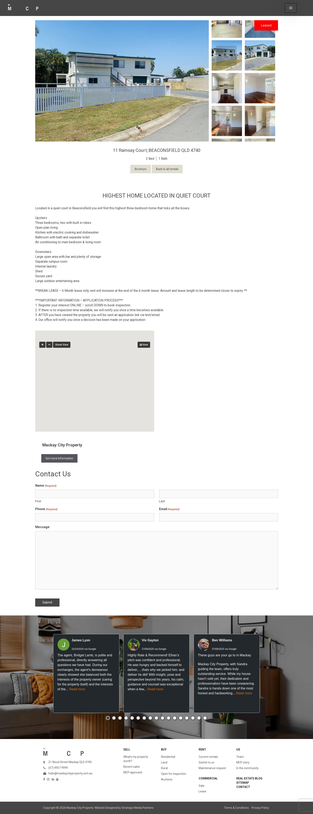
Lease (202, 791)
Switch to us (206, 762)
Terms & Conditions (236, 807)
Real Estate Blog (249, 778)
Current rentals (208, 756)
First (38, 501)
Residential (168, 756)
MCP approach (132, 772)
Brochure (140, 169)
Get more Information (59, 458)
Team (240, 756)
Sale (201, 785)
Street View (61, 344)
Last (162, 501)
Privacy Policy (260, 807)
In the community (247, 768)
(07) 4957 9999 (58, 767)
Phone (46, 509)
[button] (290, 8)
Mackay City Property (62, 445)
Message (42, 527)
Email (169, 509)
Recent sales (131, 766)
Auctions (166, 779)
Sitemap (242, 782)
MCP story (242, 762)
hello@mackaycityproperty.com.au (70, 773)
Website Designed (105, 807)
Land (164, 762)
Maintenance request (212, 768)
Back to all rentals (167, 169)
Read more (77, 689)
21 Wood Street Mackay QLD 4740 (70, 762)
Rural (164, 768)
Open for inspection (173, 773)
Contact (243, 787)
